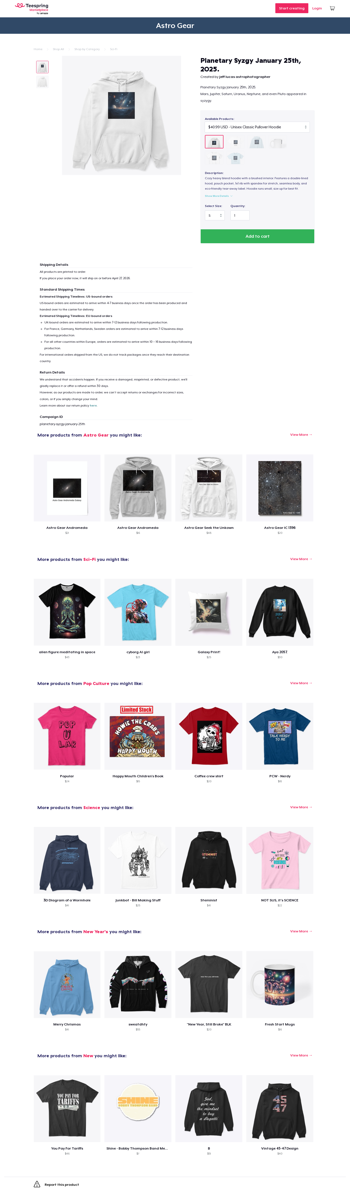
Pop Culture (96, 683)
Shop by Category (87, 49)
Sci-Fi (113, 49)
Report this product (56, 1185)
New (88, 1055)
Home (38, 49)
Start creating (292, 8)
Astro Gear (96, 435)
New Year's (95, 931)
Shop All (58, 49)
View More (299, 435)
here (93, 405)
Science (91, 807)
